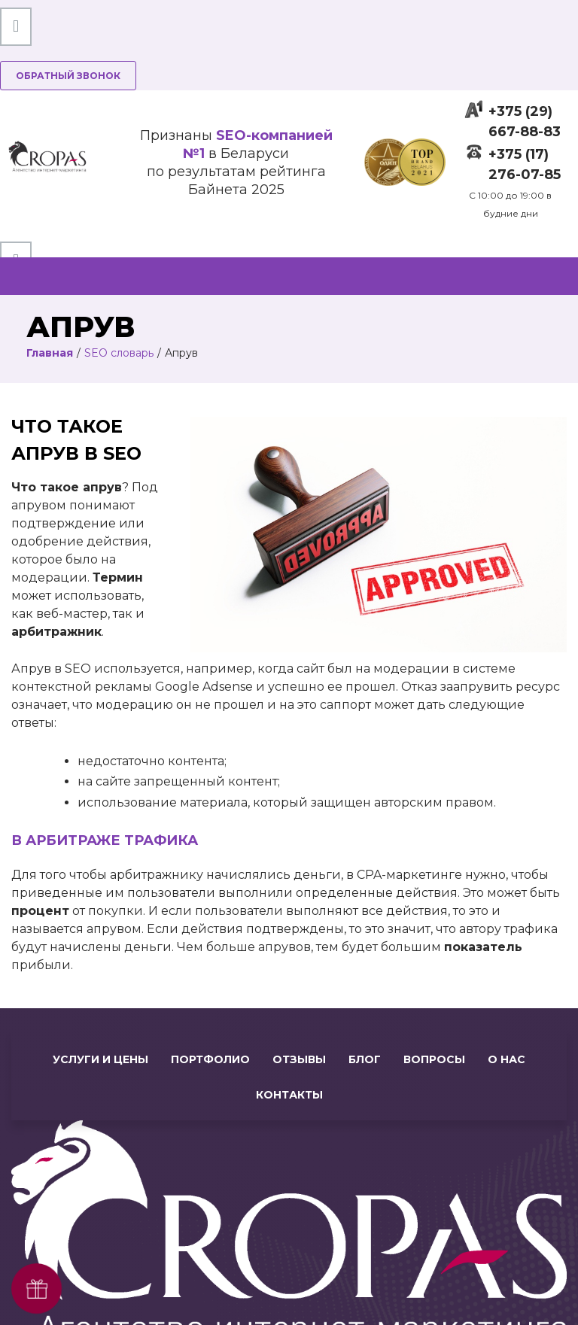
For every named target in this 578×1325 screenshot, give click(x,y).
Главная (49, 353)
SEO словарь (119, 353)
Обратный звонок (68, 75)
